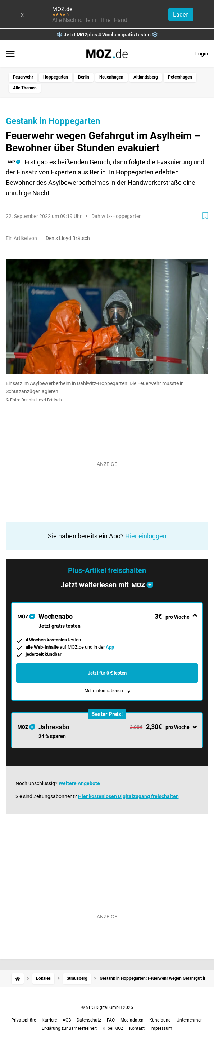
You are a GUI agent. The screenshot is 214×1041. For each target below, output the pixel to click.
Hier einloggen (146, 536)
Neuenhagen (111, 77)
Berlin (83, 77)
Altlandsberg (145, 77)
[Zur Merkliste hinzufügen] (205, 216)
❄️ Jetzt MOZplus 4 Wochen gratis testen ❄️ (107, 34)
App (110, 647)
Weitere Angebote (79, 783)
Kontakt (137, 1028)
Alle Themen (25, 87)
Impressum (161, 1028)
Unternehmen (190, 1020)
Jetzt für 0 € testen (107, 673)
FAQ (111, 1020)
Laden (181, 14)
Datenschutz (89, 1020)
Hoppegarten (55, 77)
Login (201, 54)
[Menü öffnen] (10, 54)
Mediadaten (132, 1020)
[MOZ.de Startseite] (107, 54)
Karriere (49, 1020)
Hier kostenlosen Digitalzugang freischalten (128, 796)
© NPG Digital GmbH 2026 (107, 1007)
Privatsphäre (23, 1020)
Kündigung (160, 1020)
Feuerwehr (23, 77)
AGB (67, 1020)
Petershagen (180, 77)
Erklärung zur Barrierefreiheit (69, 1028)
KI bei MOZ (113, 1028)
